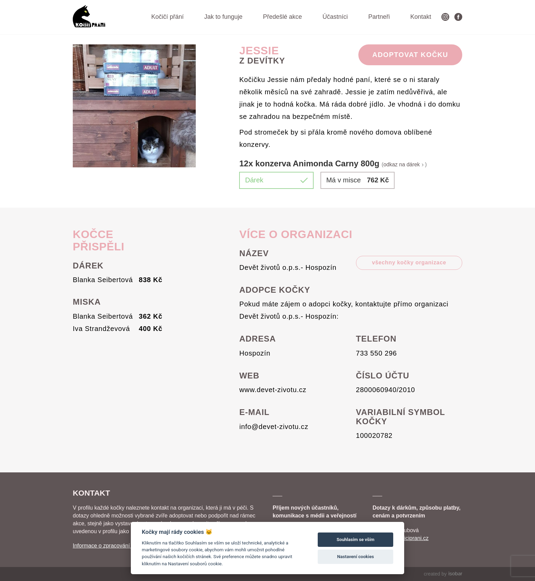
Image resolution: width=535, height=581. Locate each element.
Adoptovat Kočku (410, 54)
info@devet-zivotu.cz (273, 426)
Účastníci (335, 16)
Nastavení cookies (355, 556)
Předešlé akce (282, 16)
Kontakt (420, 16)
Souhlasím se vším (355, 539)
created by (443, 574)
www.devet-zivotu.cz (272, 389)
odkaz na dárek (404, 164)
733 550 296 (376, 353)
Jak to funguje (223, 16)
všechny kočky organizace (409, 262)
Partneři (379, 16)
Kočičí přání (167, 16)
